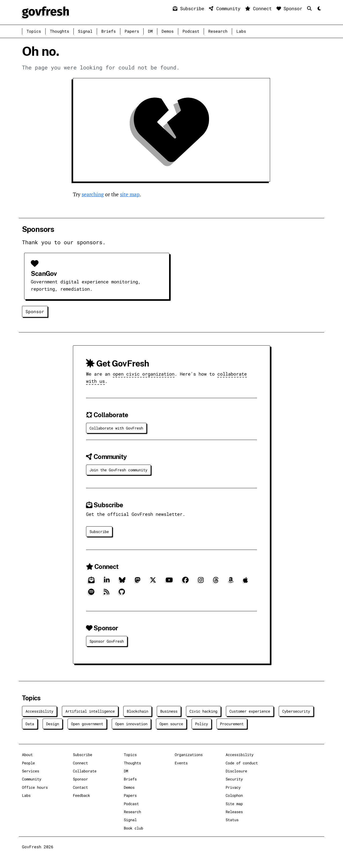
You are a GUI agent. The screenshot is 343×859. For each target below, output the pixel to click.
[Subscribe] (91, 582)
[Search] (310, 8)
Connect (259, 8)
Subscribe (190, 8)
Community (226, 8)
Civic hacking (203, 711)
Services (30, 770)
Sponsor (291, 8)
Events (181, 762)
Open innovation (131, 723)
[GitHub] (122, 594)
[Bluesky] (122, 582)
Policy (201, 723)
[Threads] (216, 582)
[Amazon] (231, 582)
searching (93, 194)
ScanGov (44, 273)
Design (52, 723)
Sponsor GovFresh (107, 641)
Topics (34, 31)
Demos (168, 31)
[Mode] (318, 8)
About (27, 754)
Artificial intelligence (90, 711)
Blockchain (137, 711)
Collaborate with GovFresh (116, 428)
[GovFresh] (45, 11)
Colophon (234, 795)
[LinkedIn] (107, 582)
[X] (153, 582)
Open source (171, 723)
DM (150, 31)
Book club (133, 828)
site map (130, 194)
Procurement (232, 723)
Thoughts (59, 31)
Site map (234, 803)
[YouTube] (169, 582)
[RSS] (106, 594)
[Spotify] (91, 594)
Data (29, 723)
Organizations (189, 754)
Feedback (81, 795)
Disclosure (236, 770)
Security (234, 779)
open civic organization (143, 374)
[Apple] (245, 582)
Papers (132, 31)
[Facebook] (185, 582)
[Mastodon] (138, 582)
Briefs (108, 31)
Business (168, 711)
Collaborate (84, 770)
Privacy (233, 787)
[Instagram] (201, 582)
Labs (241, 31)
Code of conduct (242, 762)
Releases (234, 811)
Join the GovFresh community (118, 469)
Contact (80, 787)
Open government (87, 723)
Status (232, 819)
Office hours (35, 787)
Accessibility (39, 711)
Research (218, 31)
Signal (85, 31)
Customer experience (249, 711)
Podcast (190, 31)
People (28, 762)
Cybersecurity (296, 711)
